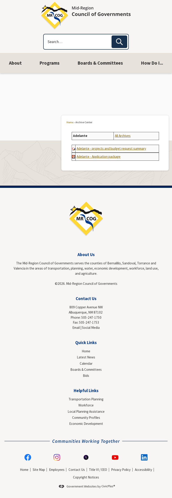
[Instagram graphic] (57, 457)
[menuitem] (15, 63)
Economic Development (86, 423)
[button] (119, 41)
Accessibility (143, 469)
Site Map (39, 469)
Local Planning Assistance (86, 411)
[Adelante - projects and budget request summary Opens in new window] (111, 148)
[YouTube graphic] (115, 457)
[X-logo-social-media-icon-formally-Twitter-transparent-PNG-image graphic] (86, 457)
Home (70, 122)
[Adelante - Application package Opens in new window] (98, 156)
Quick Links (86, 342)
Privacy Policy (121, 469)
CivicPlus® (108, 486)
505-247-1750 (91, 317)
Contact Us (77, 469)
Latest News (86, 357)
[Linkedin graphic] (144, 457)
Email (76, 327)
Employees (56, 469)
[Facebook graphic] (28, 457)
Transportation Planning (86, 399)
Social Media (91, 327)
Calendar (86, 363)
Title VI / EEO (98, 469)
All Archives (123, 136)
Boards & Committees (86, 369)
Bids (86, 375)
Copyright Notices (86, 477)
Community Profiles (86, 417)
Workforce (86, 405)
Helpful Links (86, 390)
